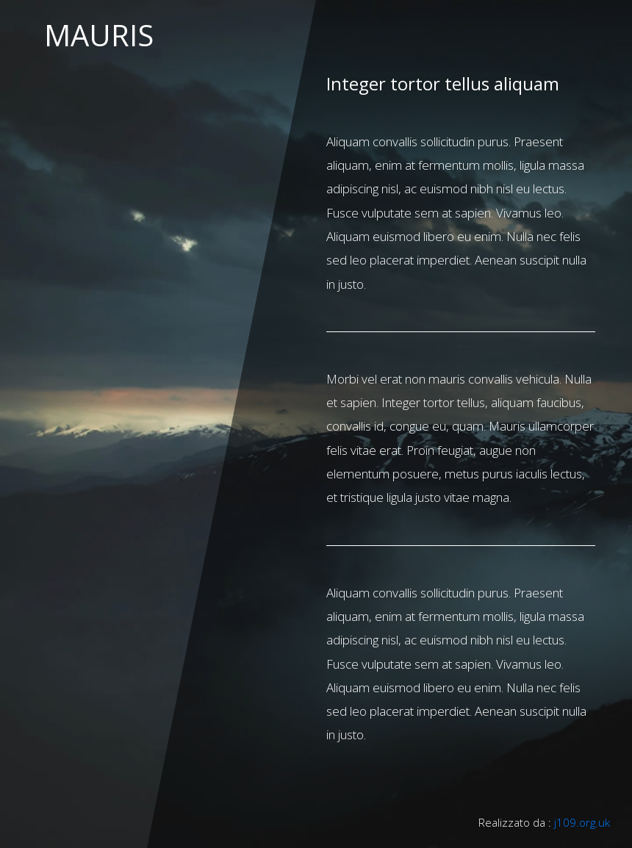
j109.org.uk (582, 822)
